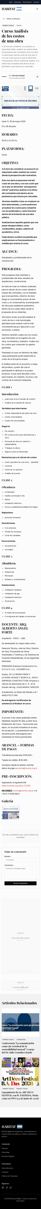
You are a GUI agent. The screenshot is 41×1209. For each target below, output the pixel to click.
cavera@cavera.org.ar (27, 768)
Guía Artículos (27, 2)
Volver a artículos (11, 19)
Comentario (8, 865)
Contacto (36, 2)
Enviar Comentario (21, 883)
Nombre (7, 856)
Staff (10, 2)
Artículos (5, 1148)
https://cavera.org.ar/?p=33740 (16, 786)
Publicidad (17, 2)
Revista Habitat (18, 75)
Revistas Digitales (8, 1156)
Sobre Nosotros (7, 1168)
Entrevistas (6, 1152)
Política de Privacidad (9, 1176)
